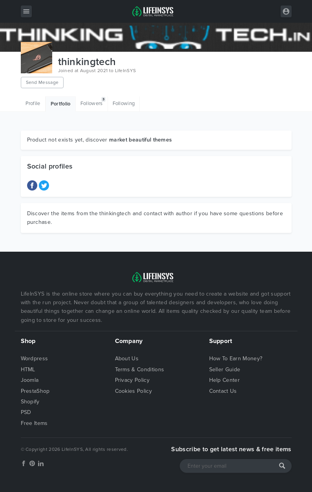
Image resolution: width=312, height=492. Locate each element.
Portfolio (61, 104)
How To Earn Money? (236, 358)
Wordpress (34, 358)
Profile (33, 103)
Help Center (224, 380)
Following (124, 103)
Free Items (34, 423)
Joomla (30, 380)
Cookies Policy (133, 391)
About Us (127, 358)
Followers (93, 102)
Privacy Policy (132, 380)
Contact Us (223, 391)
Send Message (42, 82)
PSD (26, 412)
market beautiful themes (140, 139)
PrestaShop (35, 391)
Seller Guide (225, 369)
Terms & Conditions (139, 369)
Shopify (30, 401)
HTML (28, 369)
